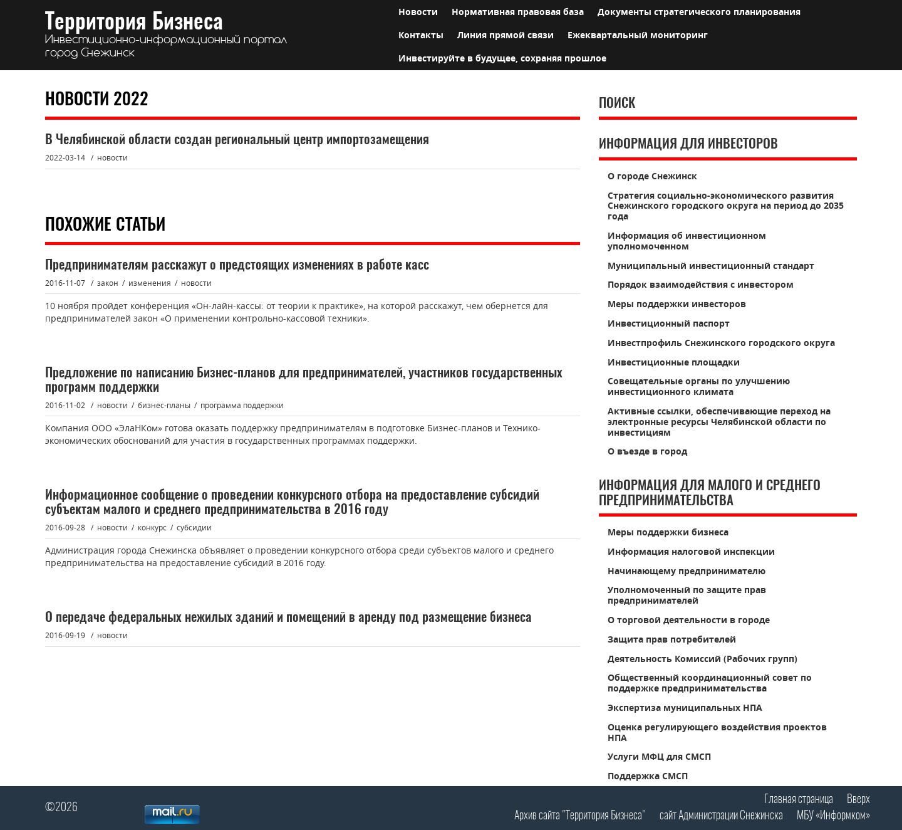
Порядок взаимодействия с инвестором (701, 284)
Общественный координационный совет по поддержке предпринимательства (710, 682)
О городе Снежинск (652, 176)
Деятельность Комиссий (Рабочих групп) (702, 659)
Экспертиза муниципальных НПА (685, 707)
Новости (418, 12)
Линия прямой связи (505, 35)
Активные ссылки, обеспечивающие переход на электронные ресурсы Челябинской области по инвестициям (719, 421)
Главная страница (798, 800)
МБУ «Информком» (833, 816)
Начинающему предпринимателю (686, 571)
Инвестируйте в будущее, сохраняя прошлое (502, 58)
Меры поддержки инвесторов (677, 304)
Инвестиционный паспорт (669, 323)
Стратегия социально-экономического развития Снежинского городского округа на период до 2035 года (726, 206)
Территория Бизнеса (166, 35)
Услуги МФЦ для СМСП (659, 756)
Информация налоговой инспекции (691, 551)
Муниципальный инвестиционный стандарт (711, 265)
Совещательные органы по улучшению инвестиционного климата (699, 386)
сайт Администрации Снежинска (721, 816)
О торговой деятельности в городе (689, 620)
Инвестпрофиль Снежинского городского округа (721, 343)
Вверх (858, 800)
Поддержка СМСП (648, 776)
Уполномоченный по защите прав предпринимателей (687, 595)
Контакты (420, 35)
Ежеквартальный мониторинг (638, 35)
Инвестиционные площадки (674, 362)
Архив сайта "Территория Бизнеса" (580, 816)
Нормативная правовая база (518, 12)
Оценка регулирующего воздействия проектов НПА (717, 732)
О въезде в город (647, 451)
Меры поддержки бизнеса (668, 532)
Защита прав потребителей (672, 639)
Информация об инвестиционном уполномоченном (687, 240)
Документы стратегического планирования (699, 12)
